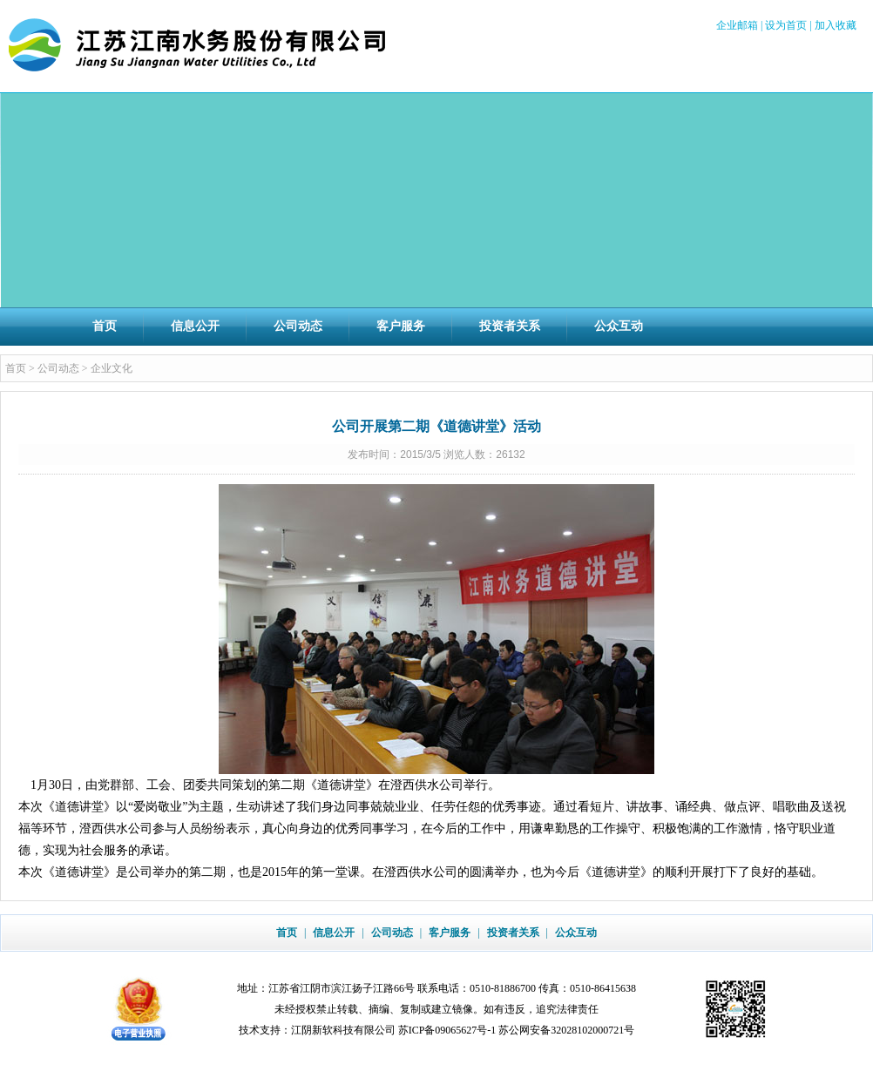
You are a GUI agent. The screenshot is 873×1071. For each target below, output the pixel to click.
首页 (104, 326)
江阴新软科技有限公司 (343, 1030)
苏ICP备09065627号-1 (447, 1030)
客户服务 (400, 326)
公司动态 (298, 326)
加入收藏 (835, 25)
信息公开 (195, 326)
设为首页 (786, 25)
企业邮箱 (737, 25)
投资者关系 (509, 326)
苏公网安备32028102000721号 (566, 1030)
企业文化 (111, 368)
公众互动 (618, 326)
